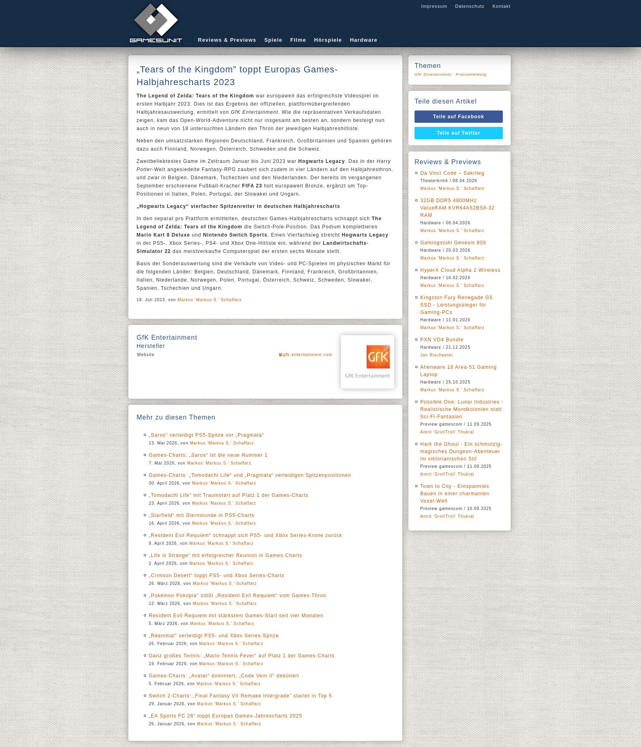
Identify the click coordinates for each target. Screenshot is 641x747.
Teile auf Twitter (459, 133)
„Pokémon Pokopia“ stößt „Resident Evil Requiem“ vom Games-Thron (237, 595)
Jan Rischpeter (436, 355)
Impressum (434, 6)
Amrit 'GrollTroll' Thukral (447, 432)
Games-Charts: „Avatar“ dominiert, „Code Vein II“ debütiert (224, 676)
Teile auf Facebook (458, 117)
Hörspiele (328, 40)
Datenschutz (469, 6)
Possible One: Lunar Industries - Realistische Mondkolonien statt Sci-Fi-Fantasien (461, 409)
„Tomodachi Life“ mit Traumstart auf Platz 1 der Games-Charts (229, 495)
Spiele (273, 40)
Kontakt (502, 6)
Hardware (363, 40)
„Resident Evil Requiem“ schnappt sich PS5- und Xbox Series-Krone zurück (245, 535)
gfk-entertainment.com (308, 354)
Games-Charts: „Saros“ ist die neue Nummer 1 (208, 455)
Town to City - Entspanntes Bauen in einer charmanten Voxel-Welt (454, 493)
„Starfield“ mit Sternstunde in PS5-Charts (201, 515)
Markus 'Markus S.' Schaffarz (209, 300)
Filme (298, 40)
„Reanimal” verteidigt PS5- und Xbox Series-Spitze (214, 636)
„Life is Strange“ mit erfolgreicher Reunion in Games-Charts (225, 555)
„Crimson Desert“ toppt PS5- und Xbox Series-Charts (217, 575)
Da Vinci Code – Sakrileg (452, 173)
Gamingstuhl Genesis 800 (453, 243)
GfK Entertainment (433, 74)
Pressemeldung (471, 74)
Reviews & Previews (227, 40)
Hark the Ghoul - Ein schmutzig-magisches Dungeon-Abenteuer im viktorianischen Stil (461, 451)
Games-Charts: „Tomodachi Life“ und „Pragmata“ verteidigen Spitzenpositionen (250, 475)
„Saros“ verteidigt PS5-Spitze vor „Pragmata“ (206, 435)
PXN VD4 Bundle (442, 340)
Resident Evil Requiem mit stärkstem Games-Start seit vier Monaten (236, 615)
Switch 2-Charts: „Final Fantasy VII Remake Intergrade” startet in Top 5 (240, 696)
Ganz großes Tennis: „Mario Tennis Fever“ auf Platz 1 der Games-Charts (242, 656)
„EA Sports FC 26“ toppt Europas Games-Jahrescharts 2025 (225, 716)
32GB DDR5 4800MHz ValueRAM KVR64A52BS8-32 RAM (457, 208)
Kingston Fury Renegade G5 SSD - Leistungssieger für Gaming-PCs (456, 305)
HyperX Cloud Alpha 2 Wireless (460, 270)
